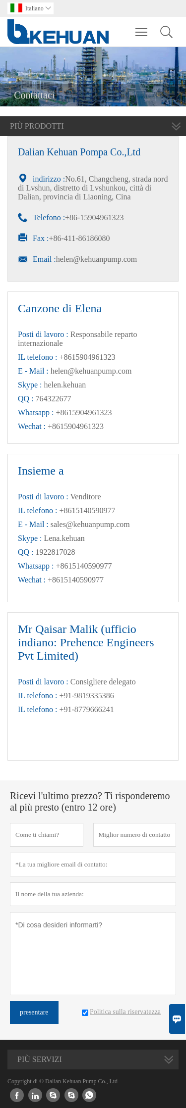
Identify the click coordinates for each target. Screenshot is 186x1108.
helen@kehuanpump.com (96, 259)
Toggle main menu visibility (142, 27)
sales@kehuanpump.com (90, 524)
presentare (34, 1012)
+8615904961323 (84, 412)
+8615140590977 (84, 566)
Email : (44, 259)
